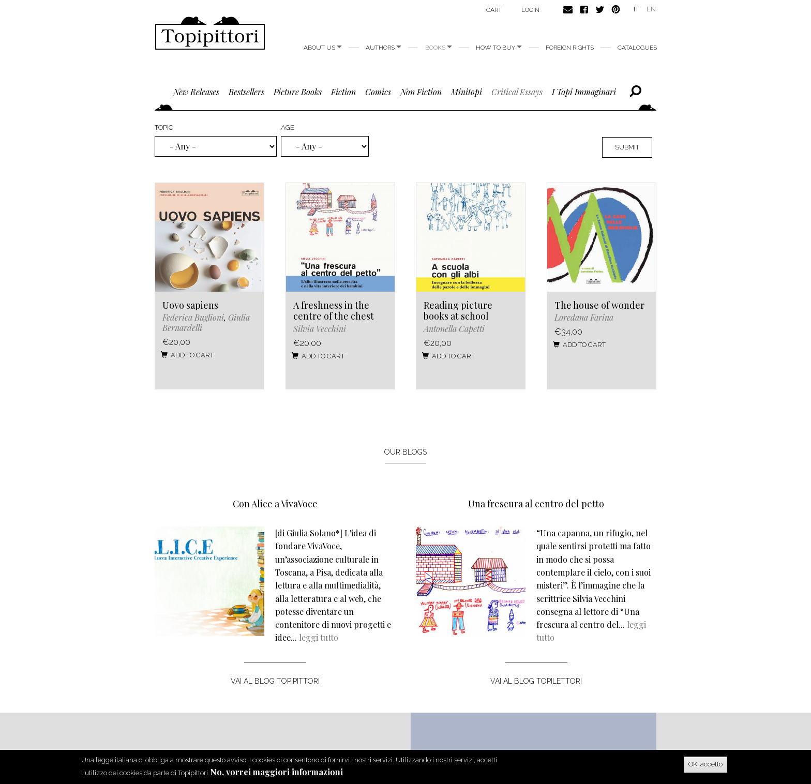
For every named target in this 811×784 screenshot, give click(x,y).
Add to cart (187, 355)
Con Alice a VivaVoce (275, 503)
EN (651, 9)
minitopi (466, 91)
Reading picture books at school (458, 311)
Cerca (635, 91)
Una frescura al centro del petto (536, 503)
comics (378, 91)
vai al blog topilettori (536, 681)
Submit (627, 147)
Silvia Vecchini (319, 328)
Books (438, 47)
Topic (164, 127)
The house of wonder (599, 305)
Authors (383, 47)
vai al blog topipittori (275, 681)
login (530, 9)
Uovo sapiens (190, 305)
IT (636, 9)
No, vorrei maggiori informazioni (276, 772)
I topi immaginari (584, 91)
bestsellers (246, 91)
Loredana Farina (583, 317)
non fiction (421, 91)
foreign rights (570, 47)
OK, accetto (705, 764)
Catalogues (637, 47)
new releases (196, 91)
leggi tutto (318, 637)
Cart (494, 9)
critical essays (517, 91)
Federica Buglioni (193, 317)
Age (287, 127)
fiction (343, 91)
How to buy (499, 47)
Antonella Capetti (454, 328)
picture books (298, 91)
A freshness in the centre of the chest (333, 311)
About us (323, 47)
